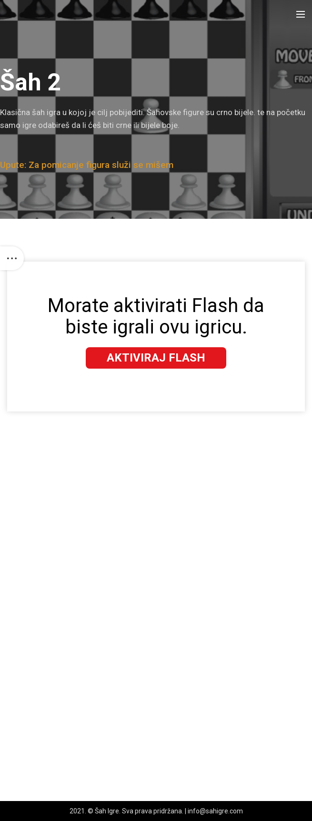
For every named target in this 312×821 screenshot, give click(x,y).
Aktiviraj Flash (156, 357)
